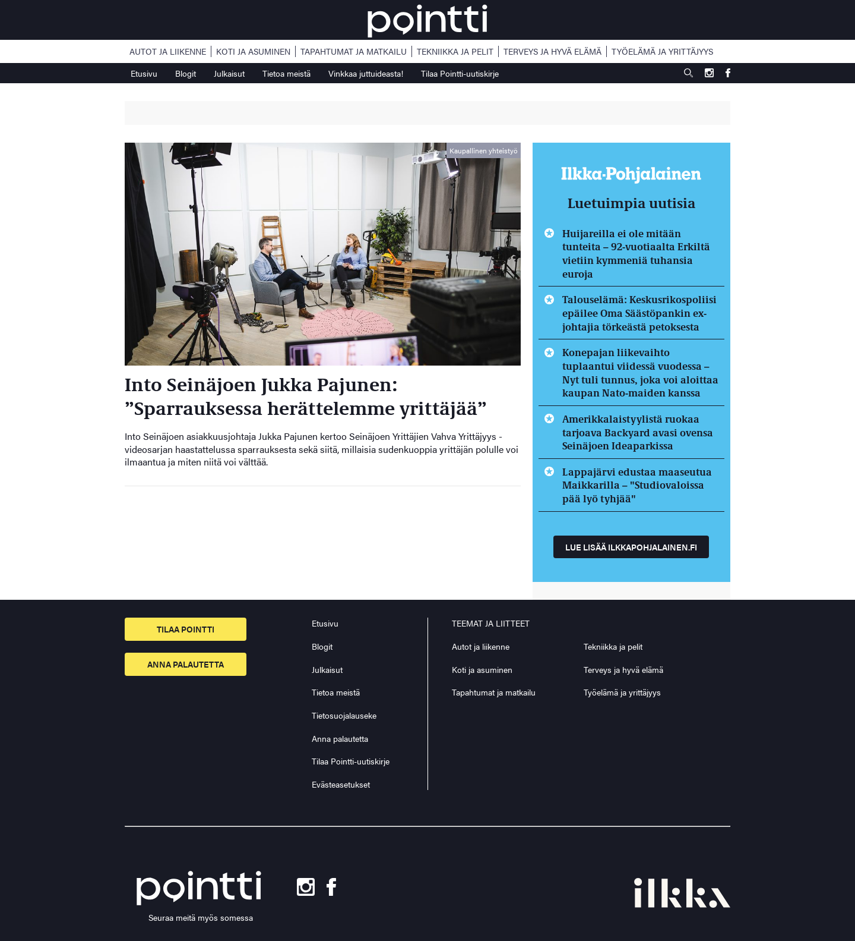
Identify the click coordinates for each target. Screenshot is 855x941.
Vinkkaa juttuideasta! (365, 73)
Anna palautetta (185, 664)
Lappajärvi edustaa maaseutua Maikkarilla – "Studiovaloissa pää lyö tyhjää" (637, 485)
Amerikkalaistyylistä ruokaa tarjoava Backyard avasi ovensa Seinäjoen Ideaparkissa (637, 432)
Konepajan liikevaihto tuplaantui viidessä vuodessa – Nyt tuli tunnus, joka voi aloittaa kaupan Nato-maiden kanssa (640, 372)
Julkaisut (229, 73)
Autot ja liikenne (167, 51)
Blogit (185, 73)
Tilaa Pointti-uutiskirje (460, 73)
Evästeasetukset (341, 784)
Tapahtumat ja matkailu (353, 51)
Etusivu (144, 73)
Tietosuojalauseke (344, 715)
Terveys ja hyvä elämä (552, 51)
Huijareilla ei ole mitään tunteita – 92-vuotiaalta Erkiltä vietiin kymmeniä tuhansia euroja (636, 253)
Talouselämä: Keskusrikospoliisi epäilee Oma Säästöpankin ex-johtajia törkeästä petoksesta (639, 312)
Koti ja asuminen (253, 51)
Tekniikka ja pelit (455, 51)
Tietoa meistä (286, 73)
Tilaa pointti (185, 629)
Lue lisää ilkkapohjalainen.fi (631, 547)
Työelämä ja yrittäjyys (662, 51)
